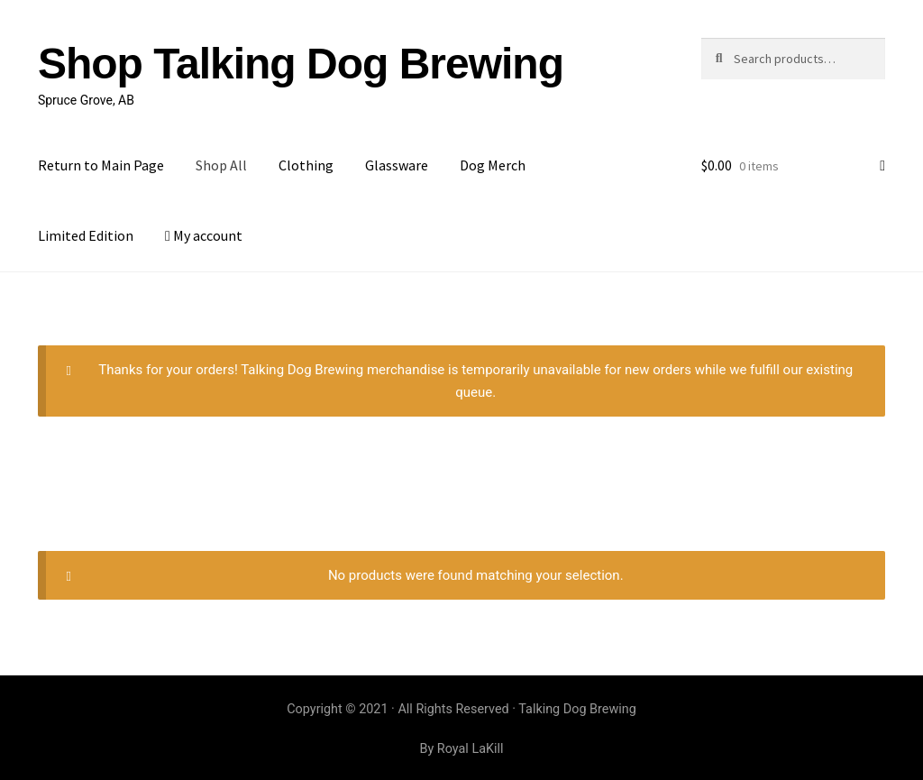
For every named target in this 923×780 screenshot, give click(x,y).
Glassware (396, 165)
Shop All (221, 165)
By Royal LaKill (461, 749)
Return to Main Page (101, 165)
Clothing (306, 165)
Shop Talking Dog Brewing (300, 63)
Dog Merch (492, 165)
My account (203, 235)
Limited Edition (85, 235)
